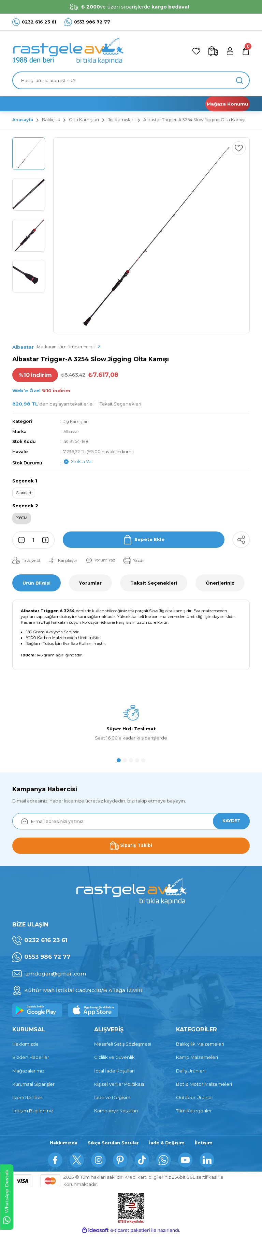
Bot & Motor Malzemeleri (204, 1087)
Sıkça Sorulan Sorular (113, 1146)
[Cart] (245, 51)
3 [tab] (131, 763)
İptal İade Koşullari (114, 1073)
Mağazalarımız (28, 1073)
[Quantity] (33, 543)
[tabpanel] (131, 729)
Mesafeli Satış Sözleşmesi (122, 1047)
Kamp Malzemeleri (197, 1060)
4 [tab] (137, 763)
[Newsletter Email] (131, 824)
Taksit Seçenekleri (153, 585)
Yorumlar (90, 585)
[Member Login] (227, 51)
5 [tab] (143, 763)
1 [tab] (119, 763)
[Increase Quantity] (47, 543)
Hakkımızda (25, 1047)
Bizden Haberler (30, 1060)
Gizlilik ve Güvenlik (114, 1060)
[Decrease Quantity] (19, 543)
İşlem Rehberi (27, 1100)
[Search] (131, 80)
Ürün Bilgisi (36, 585)
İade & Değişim (168, 1146)
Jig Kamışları (76, 421)
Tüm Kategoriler (194, 1113)
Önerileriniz (220, 585)
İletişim (207, 1146)
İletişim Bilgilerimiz (32, 1113)
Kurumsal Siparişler (33, 1087)
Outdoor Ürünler (194, 1100)
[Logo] (67, 51)
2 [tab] (125, 763)
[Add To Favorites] (237, 149)
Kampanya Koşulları (116, 1113)
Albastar (72, 431)
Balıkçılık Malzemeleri (200, 1047)
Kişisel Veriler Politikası (119, 1087)
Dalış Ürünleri (190, 1073)
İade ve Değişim (112, 1100)
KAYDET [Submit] (228, 824)
